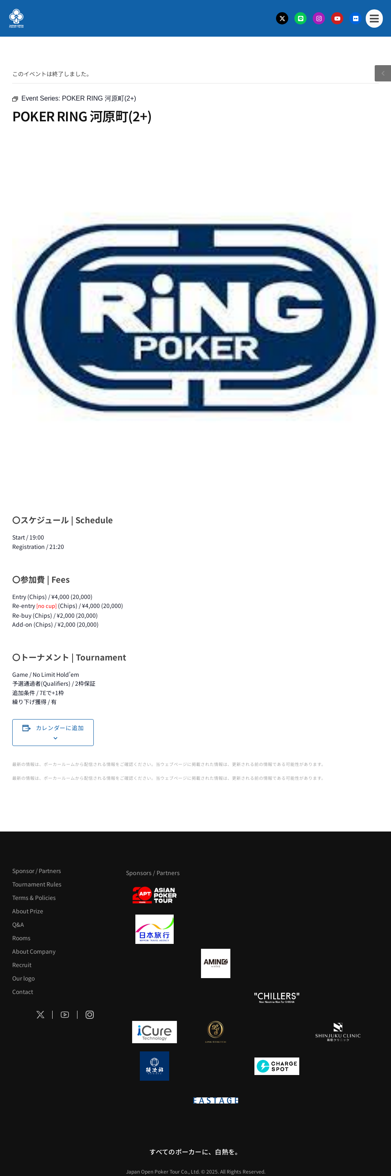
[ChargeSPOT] (276, 1066)
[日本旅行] (154, 929)
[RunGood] (215, 997)
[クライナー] (276, 963)
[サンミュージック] (276, 895)
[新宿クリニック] (338, 1032)
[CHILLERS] (276, 997)
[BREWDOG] (338, 929)
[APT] (154, 895)
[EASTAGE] (215, 1100)
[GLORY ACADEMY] (215, 929)
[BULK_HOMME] (338, 997)
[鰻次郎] (154, 1066)
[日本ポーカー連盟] (276, 1100)
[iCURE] (154, 1032)
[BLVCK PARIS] (215, 895)
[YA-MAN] (338, 963)
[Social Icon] (40, 1014)
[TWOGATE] (276, 929)
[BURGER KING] (154, 963)
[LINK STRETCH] (215, 1032)
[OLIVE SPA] (276, 1032)
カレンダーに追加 (60, 728)
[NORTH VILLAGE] (215, 1066)
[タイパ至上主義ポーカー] (338, 895)
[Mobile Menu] (374, 18)
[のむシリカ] (154, 997)
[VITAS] (215, 963)
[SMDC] (338, 1066)
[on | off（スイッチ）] (154, 1100)
